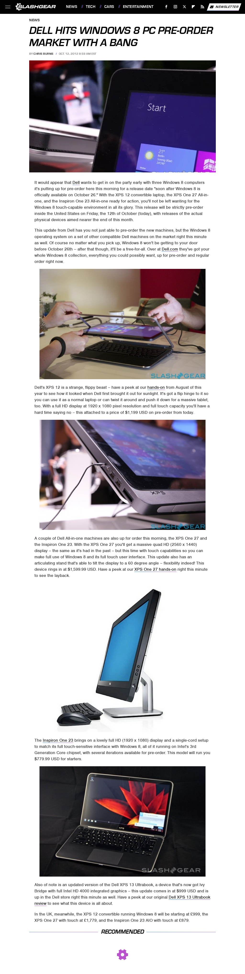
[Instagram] (175, 7)
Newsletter (224, 7)
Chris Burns (43, 53)
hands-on (156, 387)
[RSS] (202, 7)
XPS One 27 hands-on (155, 569)
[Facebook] (166, 7)
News (71, 7)
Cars (109, 7)
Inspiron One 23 (58, 740)
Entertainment (138, 7)
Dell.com (170, 249)
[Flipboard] (193, 7)
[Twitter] (184, 7)
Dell (76, 182)
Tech (90, 7)
